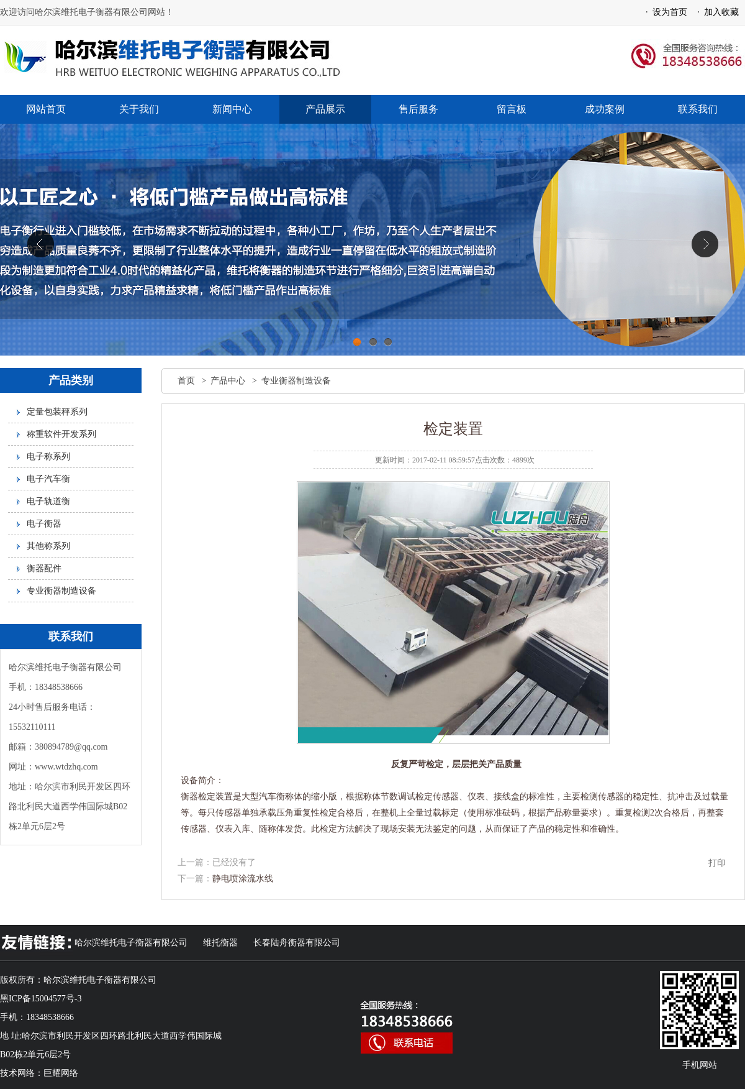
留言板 (511, 109)
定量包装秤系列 (57, 411)
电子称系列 (48, 456)
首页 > (194, 380)
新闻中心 (232, 109)
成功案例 (605, 109)
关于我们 (139, 109)
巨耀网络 (60, 1073)
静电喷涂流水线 (242, 878)
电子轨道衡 (48, 501)
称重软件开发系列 (61, 434)
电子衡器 (44, 523)
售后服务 (418, 109)
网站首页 (46, 109)
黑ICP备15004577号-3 (40, 998)
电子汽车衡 (48, 479)
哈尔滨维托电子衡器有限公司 (130, 942)
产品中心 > (235, 380)
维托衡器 (220, 942)
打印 (717, 863)
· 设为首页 (664, 12)
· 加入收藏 (716, 12)
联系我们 (698, 109)
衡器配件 (44, 568)
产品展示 (325, 109)
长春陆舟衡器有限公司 (296, 942)
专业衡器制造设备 (61, 590)
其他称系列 (48, 546)
